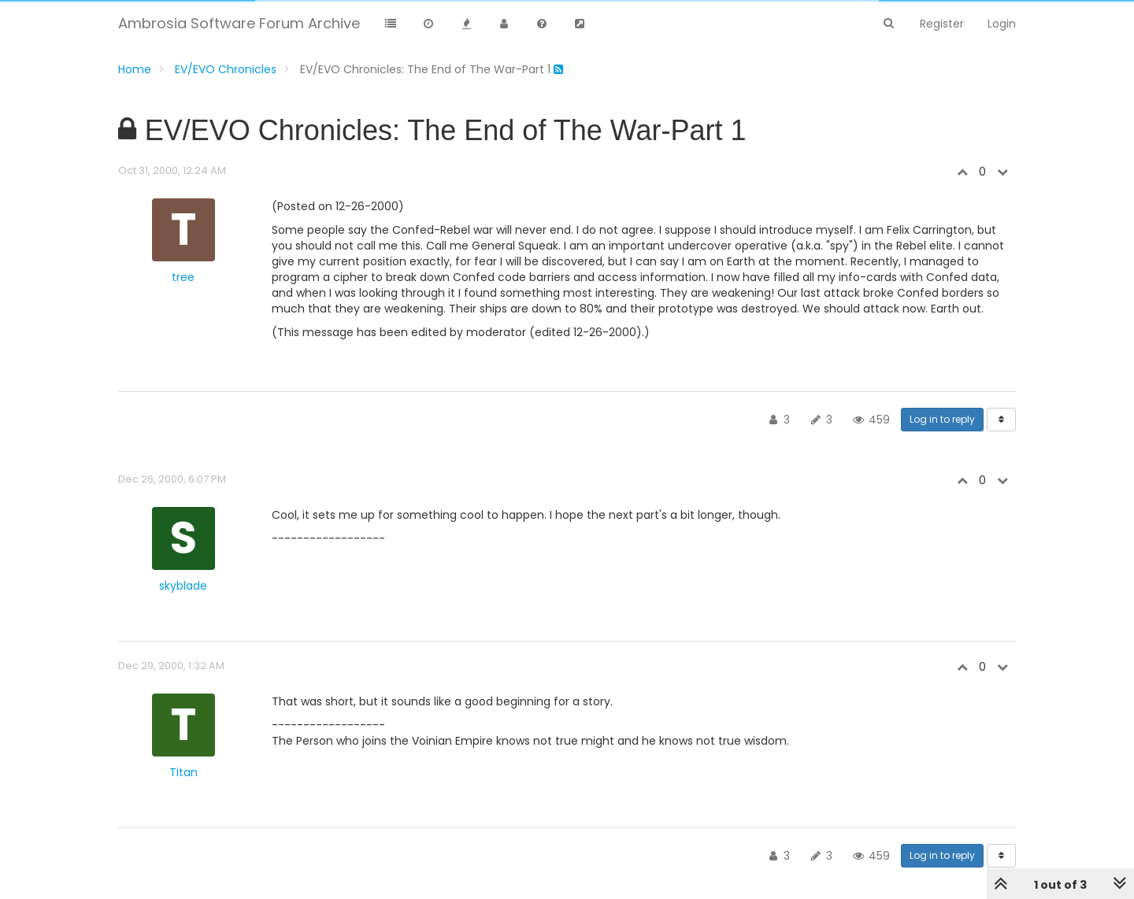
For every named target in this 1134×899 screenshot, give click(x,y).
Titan (183, 772)
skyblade (183, 586)
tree (183, 277)
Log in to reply (942, 419)
